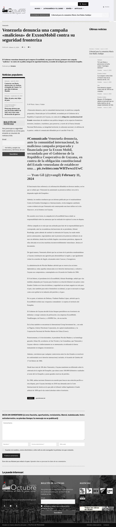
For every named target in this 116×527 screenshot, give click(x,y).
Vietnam (99, 60)
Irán (98, 85)
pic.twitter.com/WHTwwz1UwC (60, 168)
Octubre (13, 66)
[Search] (83, 4)
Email (4, 139)
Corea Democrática (10, 105)
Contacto (106, 525)
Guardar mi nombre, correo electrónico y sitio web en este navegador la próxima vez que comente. (39, 450)
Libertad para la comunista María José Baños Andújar (71, 15)
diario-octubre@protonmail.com (24, 500)
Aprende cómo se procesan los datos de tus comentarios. (48, 461)
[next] (107, 15)
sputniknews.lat (40, 398)
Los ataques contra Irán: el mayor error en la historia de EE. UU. (105, 77)
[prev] (104, 15)
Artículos (7, 81)
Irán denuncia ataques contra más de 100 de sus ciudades (105, 89)
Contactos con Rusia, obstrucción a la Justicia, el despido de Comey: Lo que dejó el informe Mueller (13, 87)
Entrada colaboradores (94, 525)
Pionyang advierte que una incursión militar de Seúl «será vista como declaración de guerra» (13, 111)
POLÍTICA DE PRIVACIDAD (36, 525)
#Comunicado (37, 138)
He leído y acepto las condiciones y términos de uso (13, 149)
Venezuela (5, 25)
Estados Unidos (101, 73)
